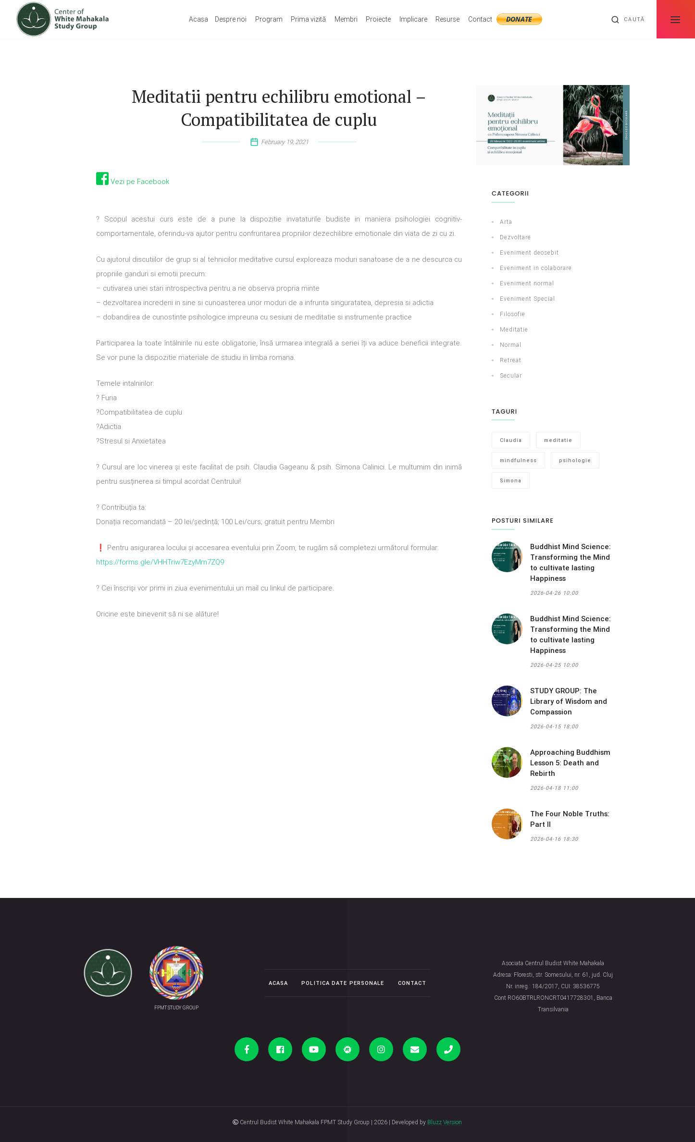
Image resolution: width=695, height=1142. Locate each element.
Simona (510, 480)
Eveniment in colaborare (536, 267)
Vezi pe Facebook (132, 181)
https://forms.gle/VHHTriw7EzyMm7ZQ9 (160, 561)
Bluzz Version (444, 1122)
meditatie (558, 440)
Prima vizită (308, 19)
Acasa (198, 19)
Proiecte (378, 19)
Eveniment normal (527, 283)
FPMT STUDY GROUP (176, 1008)
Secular (511, 375)
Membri (346, 19)
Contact (480, 19)
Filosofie (512, 314)
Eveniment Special (527, 298)
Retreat (510, 360)
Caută (628, 19)
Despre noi (231, 19)
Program (269, 19)
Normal (510, 344)
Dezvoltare (515, 237)
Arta (506, 221)
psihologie (575, 460)
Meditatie (514, 329)
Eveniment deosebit (529, 252)
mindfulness (518, 460)
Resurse (447, 19)
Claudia (511, 440)
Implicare (413, 19)
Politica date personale (342, 983)
